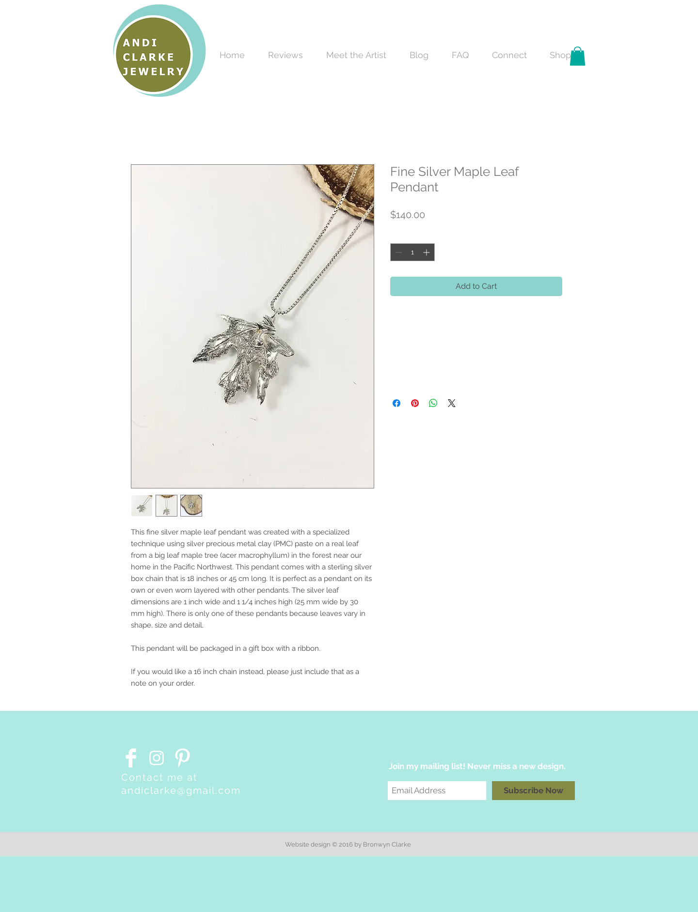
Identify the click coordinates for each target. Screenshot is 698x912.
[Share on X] (452, 403)
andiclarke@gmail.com (181, 790)
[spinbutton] (412, 252)
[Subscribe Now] (533, 790)
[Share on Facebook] (396, 403)
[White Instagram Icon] (156, 758)
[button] (578, 56)
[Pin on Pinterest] (415, 403)
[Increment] (427, 252)
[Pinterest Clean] (182, 758)
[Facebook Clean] (131, 758)
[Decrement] (398, 252)
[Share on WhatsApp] (433, 403)
